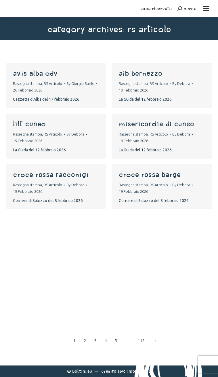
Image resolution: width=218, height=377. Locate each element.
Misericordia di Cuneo (156, 123)
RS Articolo (53, 83)
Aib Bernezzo (140, 73)
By (80, 83)
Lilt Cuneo (29, 123)
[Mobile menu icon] (206, 9)
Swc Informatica (134, 371)
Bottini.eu (82, 371)
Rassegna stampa (27, 83)
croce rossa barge (150, 174)
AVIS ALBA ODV (35, 73)
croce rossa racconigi (51, 174)
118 (141, 340)
